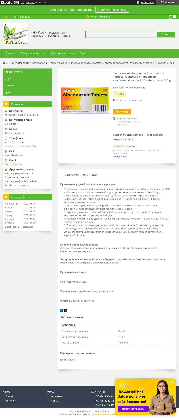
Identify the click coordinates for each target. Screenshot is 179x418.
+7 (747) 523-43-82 (104, 405)
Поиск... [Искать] (166, 34)
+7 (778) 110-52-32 (104, 400)
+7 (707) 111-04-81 (104, 396)
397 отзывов (147, 2)
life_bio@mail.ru (13, 164)
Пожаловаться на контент (106, 414)
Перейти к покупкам (112, 10)
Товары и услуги (31, 53)
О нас (83, 53)
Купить (124, 111)
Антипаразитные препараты (29, 63)
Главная (10, 53)
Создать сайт (28, 2)
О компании (56, 396)
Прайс (8, 92)
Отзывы (9, 85)
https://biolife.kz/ (14, 155)
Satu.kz (105, 411)
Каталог (10, 400)
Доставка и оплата (62, 53)
